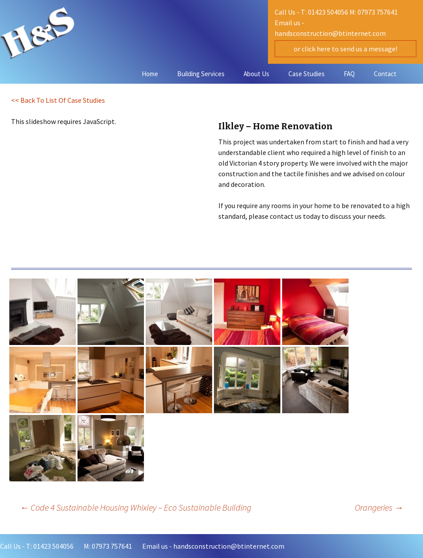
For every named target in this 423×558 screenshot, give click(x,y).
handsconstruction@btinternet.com (330, 33)
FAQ (349, 74)
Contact (385, 74)
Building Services (201, 74)
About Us (256, 74)
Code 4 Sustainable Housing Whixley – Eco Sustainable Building (135, 507)
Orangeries (379, 507)
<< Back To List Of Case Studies (58, 100)
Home (150, 74)
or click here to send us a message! (345, 48)
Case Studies (306, 74)
